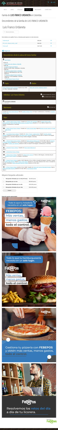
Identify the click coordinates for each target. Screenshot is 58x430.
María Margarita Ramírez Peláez (20, 163)
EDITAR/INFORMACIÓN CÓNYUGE (48, 94)
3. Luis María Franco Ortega (12, 134)
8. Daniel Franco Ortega (11, 160)
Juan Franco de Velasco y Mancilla (13, 64)
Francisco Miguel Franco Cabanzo (14, 75)
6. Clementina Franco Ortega (12, 152)
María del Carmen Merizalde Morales (42, 167)
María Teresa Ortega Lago (33, 140)
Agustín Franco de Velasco (11, 66)
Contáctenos (48, 9)
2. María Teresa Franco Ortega (13, 128)
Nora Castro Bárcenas (29, 147)
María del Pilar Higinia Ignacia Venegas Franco (21, 123)
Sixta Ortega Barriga (13, 111)
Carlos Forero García (28, 154)
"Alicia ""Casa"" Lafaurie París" (32, 134)
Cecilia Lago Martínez (14, 143)
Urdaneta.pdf (6, 40)
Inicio (5, 9)
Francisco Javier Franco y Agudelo (13, 70)
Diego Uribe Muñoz (23, 161)
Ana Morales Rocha (32, 168)
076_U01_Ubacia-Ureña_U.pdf (10, 43)
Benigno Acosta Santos (45, 128)
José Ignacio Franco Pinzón (12, 79)
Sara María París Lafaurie (25, 135)
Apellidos (28, 9)
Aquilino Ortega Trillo (27, 111)
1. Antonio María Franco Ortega (13, 121)
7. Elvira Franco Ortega (11, 154)
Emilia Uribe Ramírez (10, 161)
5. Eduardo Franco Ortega (12, 147)
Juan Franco (7, 60)
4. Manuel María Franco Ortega (13, 140)
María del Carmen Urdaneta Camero (38, 87)
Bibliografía (38, 9)
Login (53, 2)
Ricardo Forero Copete (10, 156)
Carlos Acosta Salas (31, 128)
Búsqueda (20, 9)
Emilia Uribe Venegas (32, 121)
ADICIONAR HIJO (51, 107)
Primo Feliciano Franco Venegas (10, 87)
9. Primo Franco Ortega (11, 167)
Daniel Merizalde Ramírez (9, 168)
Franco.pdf (5, 46)
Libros (12, 9)
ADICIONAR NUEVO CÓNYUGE (48, 97)
